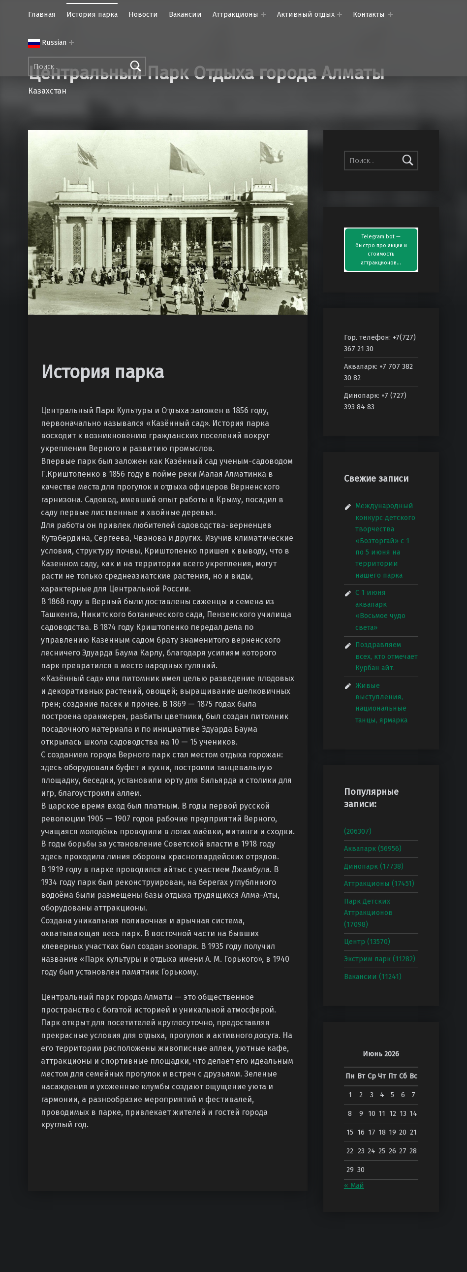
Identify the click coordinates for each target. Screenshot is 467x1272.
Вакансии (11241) (373, 976)
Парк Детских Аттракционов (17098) (368, 913)
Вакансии (185, 14)
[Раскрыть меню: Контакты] (390, 14)
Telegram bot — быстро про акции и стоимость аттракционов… (381, 249)
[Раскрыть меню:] (71, 42)
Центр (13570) (367, 941)
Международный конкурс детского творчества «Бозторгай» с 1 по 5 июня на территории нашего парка (385, 540)
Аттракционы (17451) (379, 883)
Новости (143, 14)
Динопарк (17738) (374, 866)
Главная (42, 14)
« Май (354, 1185)
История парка (92, 14)
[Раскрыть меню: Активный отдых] (339, 14)
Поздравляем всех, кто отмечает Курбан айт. (386, 656)
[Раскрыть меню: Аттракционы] (263, 14)
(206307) (358, 831)
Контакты (369, 14)
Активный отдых (306, 14)
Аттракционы (235, 14)
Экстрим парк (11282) (379, 958)
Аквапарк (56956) (373, 848)
